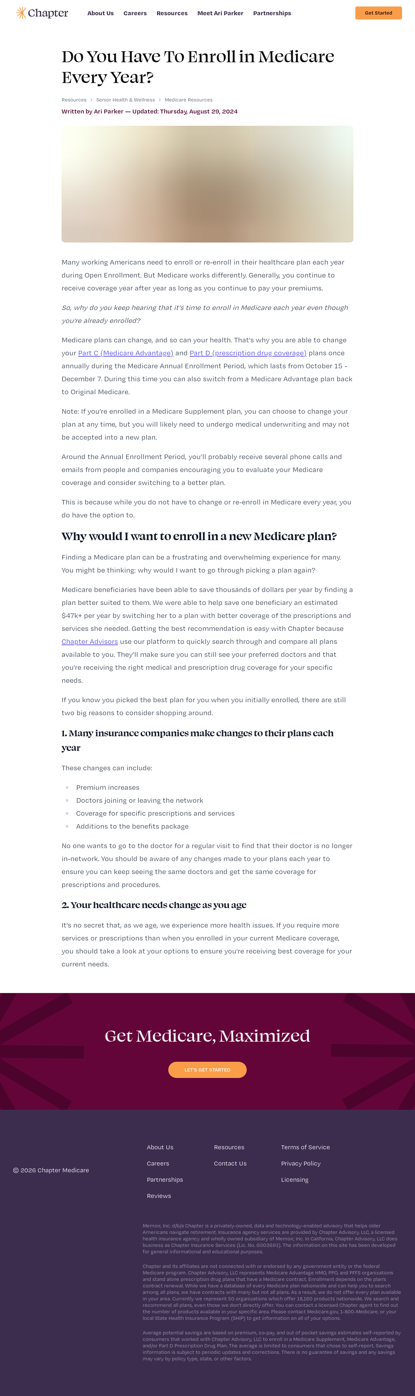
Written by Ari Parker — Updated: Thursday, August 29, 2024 (150, 111)
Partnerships (272, 13)
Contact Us (230, 1163)
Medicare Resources (189, 100)
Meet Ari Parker (220, 13)
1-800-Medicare (359, 1311)
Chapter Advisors (90, 641)
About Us (101, 13)
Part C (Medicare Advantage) (125, 353)
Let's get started (207, 1069)
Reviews (159, 1195)
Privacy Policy (301, 1163)
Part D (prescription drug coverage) (248, 353)
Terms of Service (305, 1147)
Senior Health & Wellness (125, 100)
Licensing (295, 1179)
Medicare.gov (322, 1311)
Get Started (378, 12)
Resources (172, 13)
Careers (135, 13)
